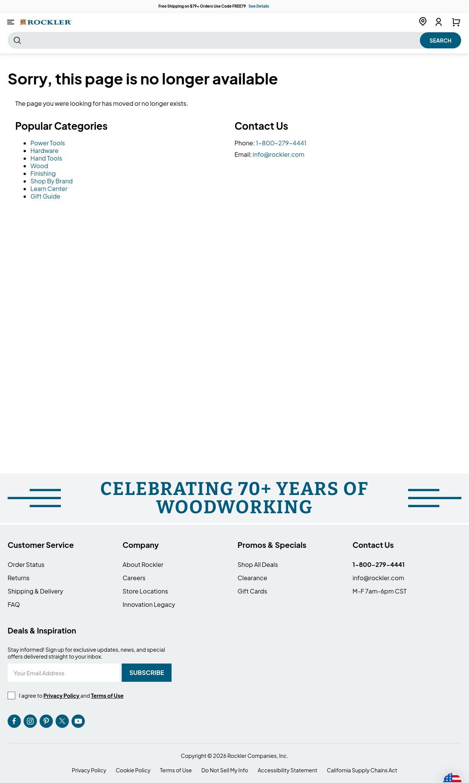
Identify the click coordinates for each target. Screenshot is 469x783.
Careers (133, 578)
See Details (258, 6)
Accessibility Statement (287, 770)
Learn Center (48, 189)
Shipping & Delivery (35, 591)
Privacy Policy (89, 770)
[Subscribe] (147, 673)
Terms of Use (176, 770)
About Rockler (142, 564)
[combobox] (234, 40)
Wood (39, 166)
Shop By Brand (51, 181)
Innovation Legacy (148, 604)
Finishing (43, 173)
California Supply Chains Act (362, 770)
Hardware (44, 150)
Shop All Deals (258, 564)
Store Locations (145, 591)
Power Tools (47, 143)
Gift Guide (45, 196)
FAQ (14, 604)
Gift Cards (252, 591)
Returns (19, 578)
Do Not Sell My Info (224, 770)
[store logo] (46, 21)
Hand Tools (46, 158)
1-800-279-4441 (281, 143)
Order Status (26, 564)
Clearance (252, 578)
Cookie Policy (133, 770)
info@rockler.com (279, 154)
